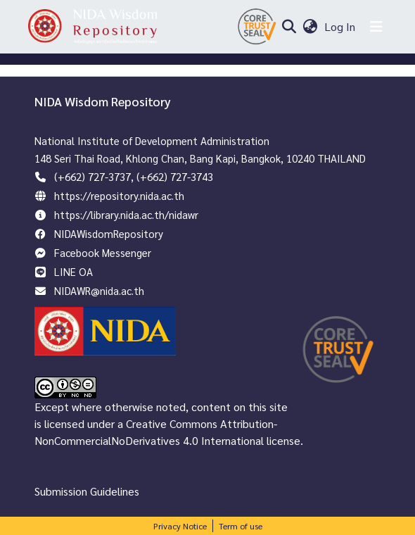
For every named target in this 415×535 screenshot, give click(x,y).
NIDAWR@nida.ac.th (99, 290)
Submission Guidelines (86, 491)
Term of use (240, 525)
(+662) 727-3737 (92, 176)
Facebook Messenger (102, 252)
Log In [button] (340, 26)
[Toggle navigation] (376, 26)
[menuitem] (310, 26)
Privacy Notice (180, 525)
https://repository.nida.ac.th (119, 195)
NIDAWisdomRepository (108, 233)
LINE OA (73, 271)
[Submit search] (289, 26)
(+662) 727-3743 (174, 176)
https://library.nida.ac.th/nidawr (126, 214)
